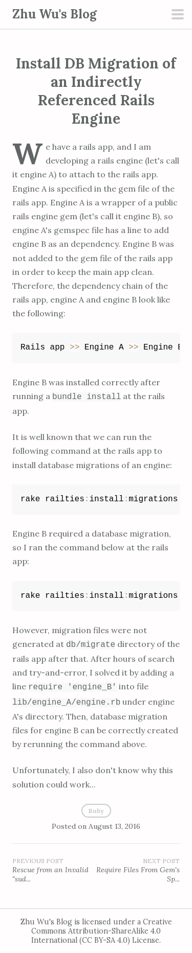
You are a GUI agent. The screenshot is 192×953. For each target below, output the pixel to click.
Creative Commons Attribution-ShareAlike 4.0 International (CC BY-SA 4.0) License (101, 931)
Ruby (96, 811)
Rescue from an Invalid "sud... (54, 870)
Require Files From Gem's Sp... (138, 870)
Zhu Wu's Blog (54, 14)
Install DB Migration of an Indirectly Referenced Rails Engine (96, 91)
